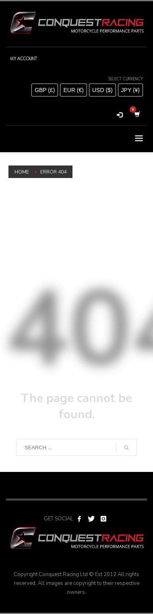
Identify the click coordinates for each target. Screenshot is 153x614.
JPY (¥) (130, 90)
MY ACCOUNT (23, 58)
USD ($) (102, 90)
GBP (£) (45, 90)
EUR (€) (73, 90)
